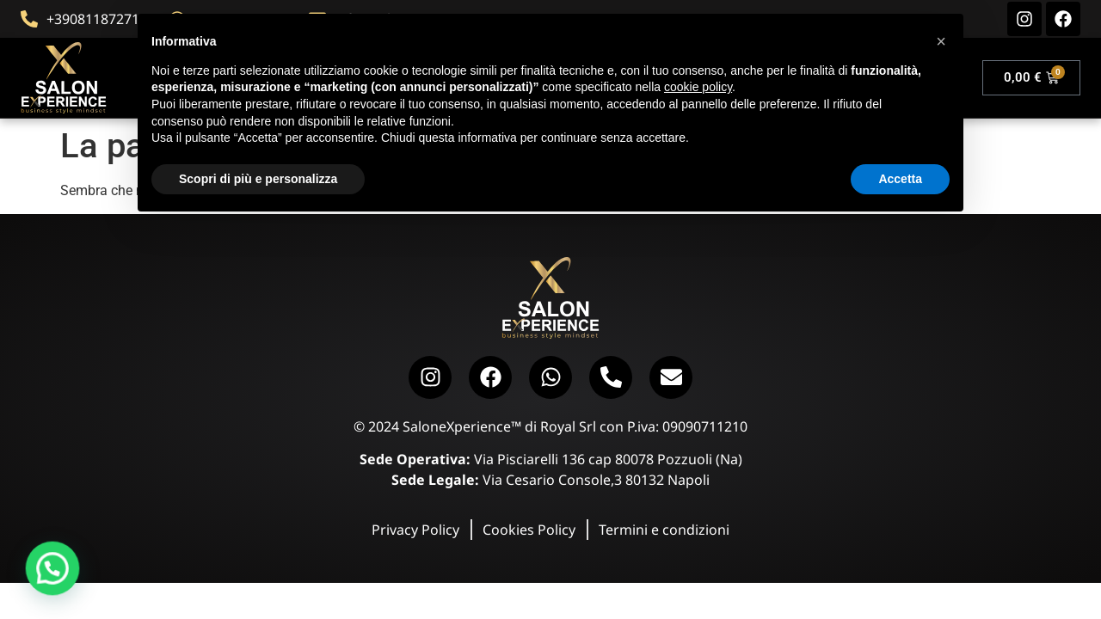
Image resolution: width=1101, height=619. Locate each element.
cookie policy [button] (698, 87)
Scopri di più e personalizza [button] (258, 179)
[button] (32, 575)
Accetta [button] (900, 179)
